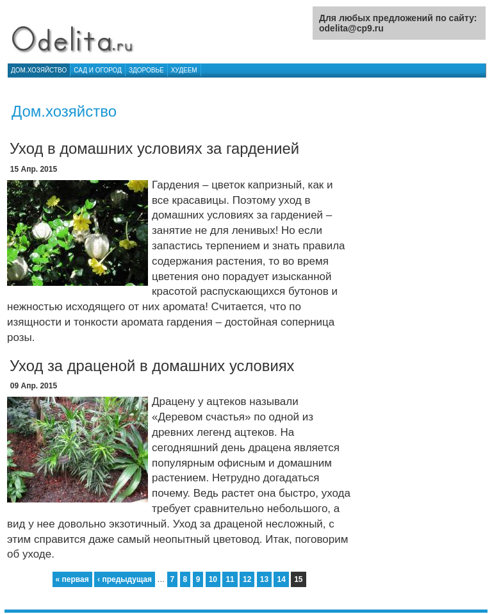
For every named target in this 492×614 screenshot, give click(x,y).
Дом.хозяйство (39, 70)
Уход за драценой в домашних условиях (152, 365)
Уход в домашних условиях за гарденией (154, 148)
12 (247, 579)
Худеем (184, 70)
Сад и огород (98, 70)
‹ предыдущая (124, 579)
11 (230, 579)
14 (281, 579)
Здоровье (146, 70)
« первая (72, 579)
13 (264, 579)
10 (213, 579)
